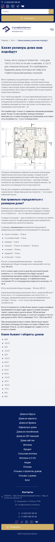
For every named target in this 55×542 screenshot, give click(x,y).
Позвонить (29, 18)
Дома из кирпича (28, 418)
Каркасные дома (28, 427)
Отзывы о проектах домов (28, 471)
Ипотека (27, 444)
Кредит (27, 449)
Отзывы (27, 466)
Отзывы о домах (27, 475)
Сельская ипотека (27, 453)
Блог (27, 480)
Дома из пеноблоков (27, 431)
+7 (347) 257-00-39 (12, 2)
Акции (27, 462)
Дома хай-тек (27, 440)
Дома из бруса (27, 414)
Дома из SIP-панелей (27, 436)
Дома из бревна (27, 422)
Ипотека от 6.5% (27, 458)
